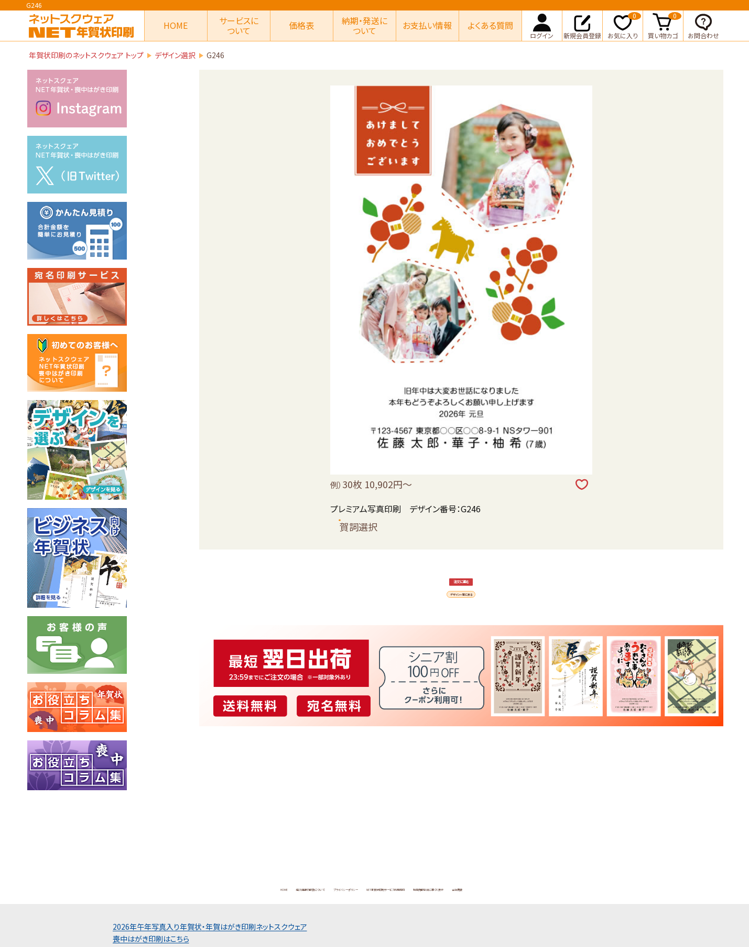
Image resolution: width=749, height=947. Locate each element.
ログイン (541, 25)
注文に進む (462, 605)
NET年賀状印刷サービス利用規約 (399, 888)
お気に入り (624, 25)
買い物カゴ (664, 25)
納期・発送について (364, 25)
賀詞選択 (358, 526)
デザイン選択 (175, 55)
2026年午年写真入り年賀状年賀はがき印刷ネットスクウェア (210, 926)
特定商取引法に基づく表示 (507, 888)
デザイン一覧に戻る (461, 650)
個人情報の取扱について (215, 888)
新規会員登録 (582, 25)
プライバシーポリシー (300, 888)
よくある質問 (490, 25)
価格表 (301, 25)
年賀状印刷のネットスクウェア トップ (86, 55)
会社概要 (578, 888)
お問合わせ (703, 25)
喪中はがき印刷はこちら (151, 938)
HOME (176, 25)
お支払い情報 (427, 25)
